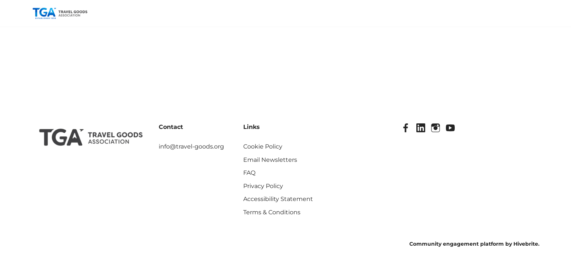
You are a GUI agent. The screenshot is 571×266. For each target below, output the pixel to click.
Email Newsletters (270, 159)
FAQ (249, 172)
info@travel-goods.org (191, 146)
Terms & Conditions (271, 212)
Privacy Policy (263, 186)
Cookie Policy (262, 146)
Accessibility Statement (278, 198)
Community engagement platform (456, 244)
